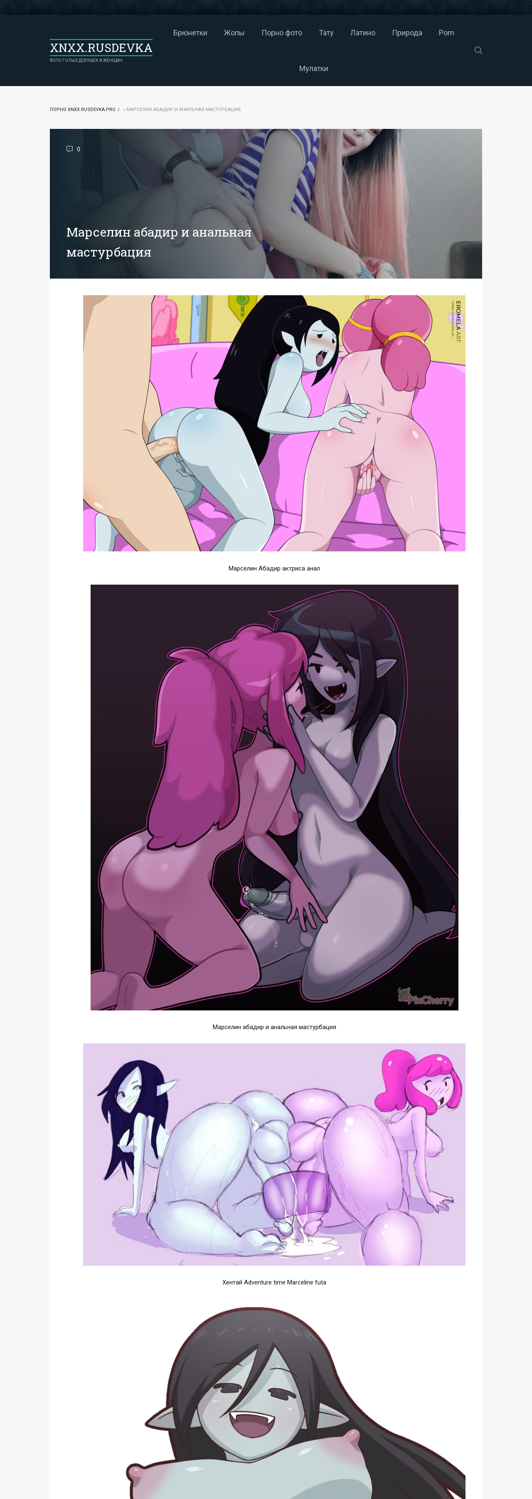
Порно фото (281, 32)
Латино (362, 32)
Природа (407, 32)
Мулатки (313, 68)
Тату (326, 32)
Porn (446, 32)
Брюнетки (190, 32)
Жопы (234, 32)
